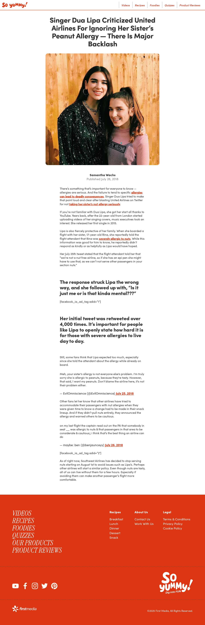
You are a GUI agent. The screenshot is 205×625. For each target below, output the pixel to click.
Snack (113, 537)
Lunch (113, 523)
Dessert (114, 533)
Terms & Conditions (176, 519)
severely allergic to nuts (115, 238)
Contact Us (142, 519)
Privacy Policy (173, 523)
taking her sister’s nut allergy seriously (94, 204)
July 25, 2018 (125, 393)
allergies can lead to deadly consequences (101, 194)
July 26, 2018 (114, 445)
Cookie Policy (172, 528)
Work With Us (144, 523)
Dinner (114, 528)
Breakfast (116, 519)
